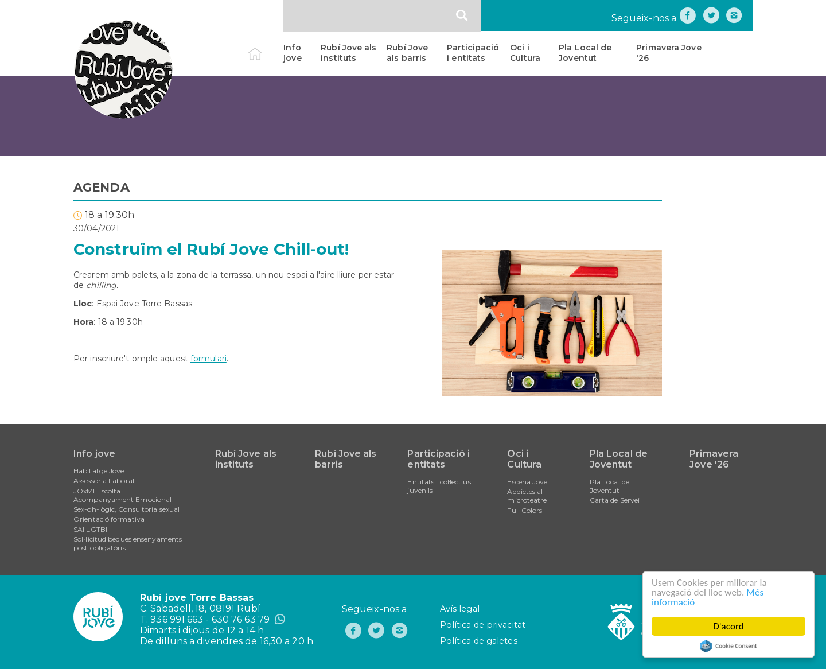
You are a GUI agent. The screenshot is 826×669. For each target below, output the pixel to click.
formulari (208, 358)
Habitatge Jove (98, 470)
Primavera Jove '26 (668, 52)
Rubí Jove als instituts (348, 52)
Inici (264, 47)
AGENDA (101, 187)
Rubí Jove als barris (407, 52)
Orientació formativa (109, 519)
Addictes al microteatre (527, 495)
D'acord (728, 626)
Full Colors (524, 510)
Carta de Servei (615, 500)
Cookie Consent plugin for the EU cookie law (728, 646)
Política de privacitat (482, 625)
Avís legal (460, 609)
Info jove (292, 52)
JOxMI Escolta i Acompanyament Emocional (122, 495)
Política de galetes (478, 641)
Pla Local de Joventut (585, 52)
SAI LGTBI (90, 529)
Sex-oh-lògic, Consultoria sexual (126, 509)
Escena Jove (527, 481)
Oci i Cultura (525, 52)
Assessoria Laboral (103, 480)
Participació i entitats (473, 52)
